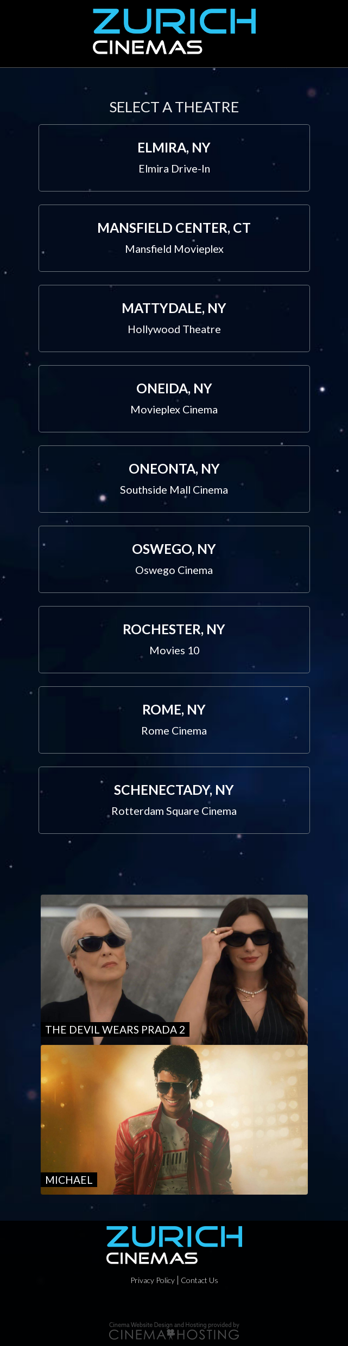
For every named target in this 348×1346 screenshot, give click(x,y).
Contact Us (199, 1280)
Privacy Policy (152, 1280)
